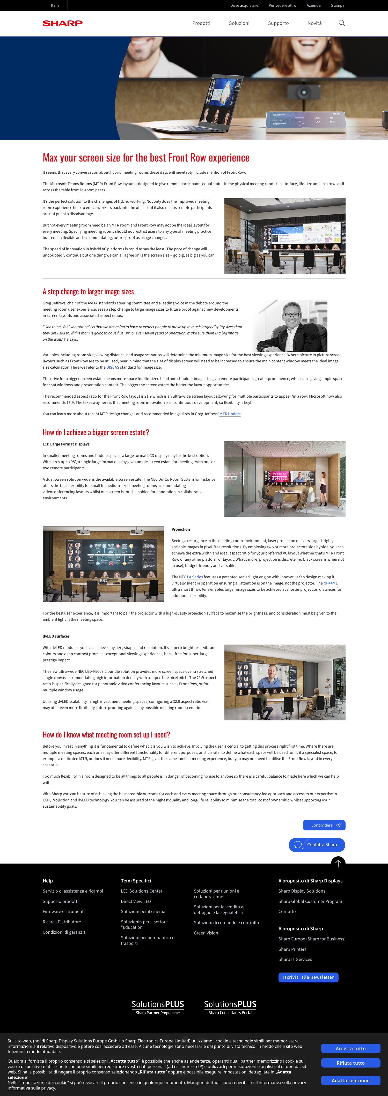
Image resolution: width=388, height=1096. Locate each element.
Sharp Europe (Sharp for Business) (312, 939)
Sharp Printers (292, 949)
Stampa (338, 5)
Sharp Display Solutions (302, 891)
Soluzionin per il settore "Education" (144, 925)
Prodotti (202, 23)
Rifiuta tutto (351, 1063)
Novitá (315, 23)
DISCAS (112, 367)
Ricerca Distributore (62, 922)
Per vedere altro (283, 5)
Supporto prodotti (60, 901)
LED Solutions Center (141, 891)
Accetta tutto (351, 1048)
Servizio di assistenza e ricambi (73, 891)
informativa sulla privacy (31, 1088)
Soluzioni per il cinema (143, 911)
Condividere (326, 825)
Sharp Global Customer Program (310, 901)
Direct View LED (136, 901)
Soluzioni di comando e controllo (226, 923)
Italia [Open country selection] (55, 5)
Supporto (279, 23)
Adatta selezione (351, 1081)
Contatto (287, 911)
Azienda (314, 5)
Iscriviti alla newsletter (308, 977)
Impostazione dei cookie (43, 1082)
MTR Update (230, 414)
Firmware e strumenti (64, 911)
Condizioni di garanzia (64, 932)
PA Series (195, 577)
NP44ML (331, 583)
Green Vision (206, 933)
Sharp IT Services (295, 959)
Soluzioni (240, 23)
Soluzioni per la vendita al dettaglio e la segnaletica (219, 910)
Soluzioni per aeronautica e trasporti (147, 940)
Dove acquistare (244, 5)
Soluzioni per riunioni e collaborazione (216, 894)
